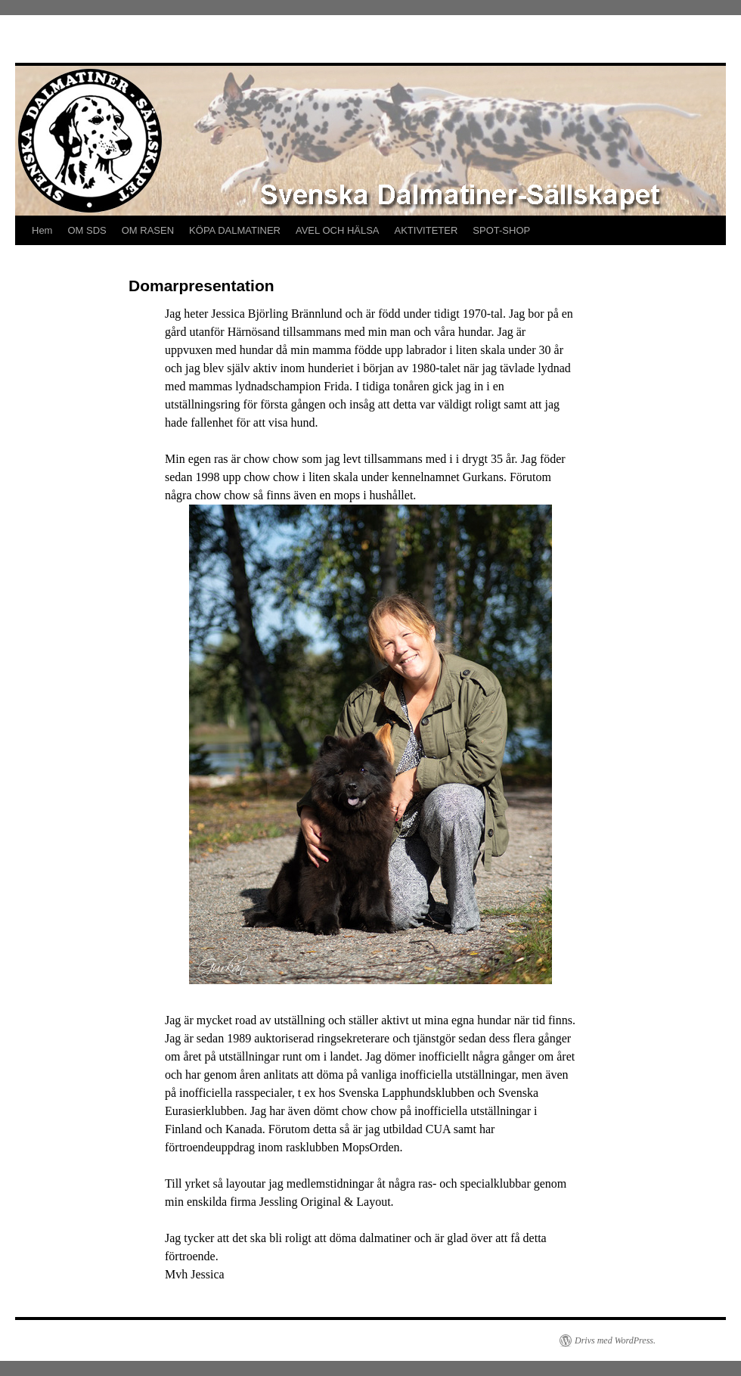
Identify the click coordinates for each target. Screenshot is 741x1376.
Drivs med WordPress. (615, 1340)
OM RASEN (148, 230)
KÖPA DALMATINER (235, 230)
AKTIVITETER (426, 230)
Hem (42, 230)
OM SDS (86, 230)
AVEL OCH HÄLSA (338, 230)
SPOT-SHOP (501, 230)
